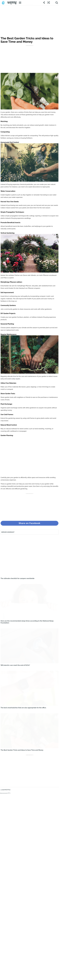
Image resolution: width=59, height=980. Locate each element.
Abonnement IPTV (5, 922)
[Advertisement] (29, 16)
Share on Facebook (29, 542)
